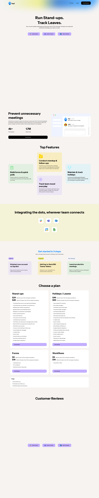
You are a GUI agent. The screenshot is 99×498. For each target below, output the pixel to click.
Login (77, 3)
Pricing (71, 3)
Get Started (86, 3)
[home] (16, 3)
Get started (17, 344)
